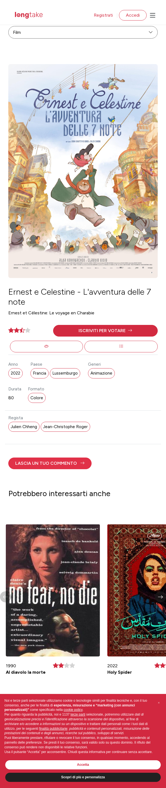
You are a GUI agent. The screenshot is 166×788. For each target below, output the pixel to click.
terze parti (78, 714)
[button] (105, 331)
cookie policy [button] (73, 710)
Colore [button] (36, 397)
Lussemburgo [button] (65, 373)
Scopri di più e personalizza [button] (83, 777)
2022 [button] (15, 373)
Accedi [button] (133, 15)
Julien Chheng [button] (24, 426)
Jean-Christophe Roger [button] (65, 426)
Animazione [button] (101, 373)
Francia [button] (39, 373)
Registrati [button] (103, 15)
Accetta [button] (83, 765)
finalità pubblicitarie (53, 729)
